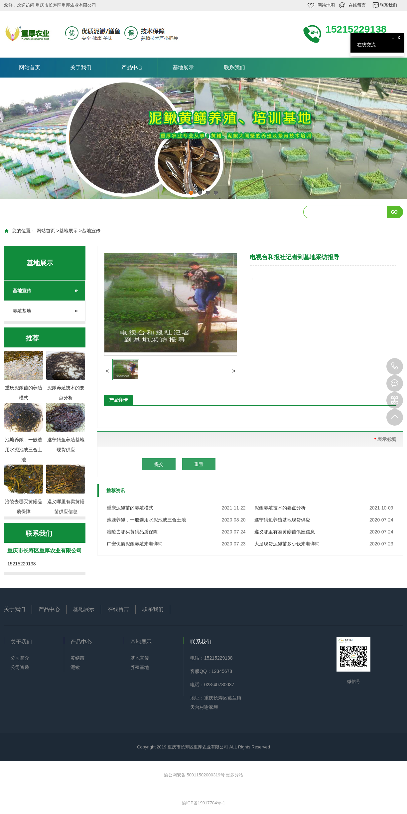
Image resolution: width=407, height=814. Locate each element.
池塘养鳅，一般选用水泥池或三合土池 (146, 519)
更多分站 (234, 774)
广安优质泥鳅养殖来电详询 (135, 543)
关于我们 (80, 67)
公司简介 (20, 658)
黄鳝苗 (77, 658)
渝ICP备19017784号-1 (203, 802)
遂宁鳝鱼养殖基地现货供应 (282, 519)
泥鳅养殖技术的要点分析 (280, 507)
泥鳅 (75, 667)
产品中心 (132, 67)
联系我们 (388, 5)
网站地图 (326, 5)
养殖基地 (22, 310)
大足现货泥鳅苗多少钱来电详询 (287, 543)
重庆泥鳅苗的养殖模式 (130, 507)
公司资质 (20, 667)
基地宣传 (91, 230)
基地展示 (183, 67)
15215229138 (394, 366)
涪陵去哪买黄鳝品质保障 (132, 531)
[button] (107, 371)
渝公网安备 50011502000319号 (195, 774)
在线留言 (357, 5)
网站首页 (29, 67)
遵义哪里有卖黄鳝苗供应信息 (284, 531)
